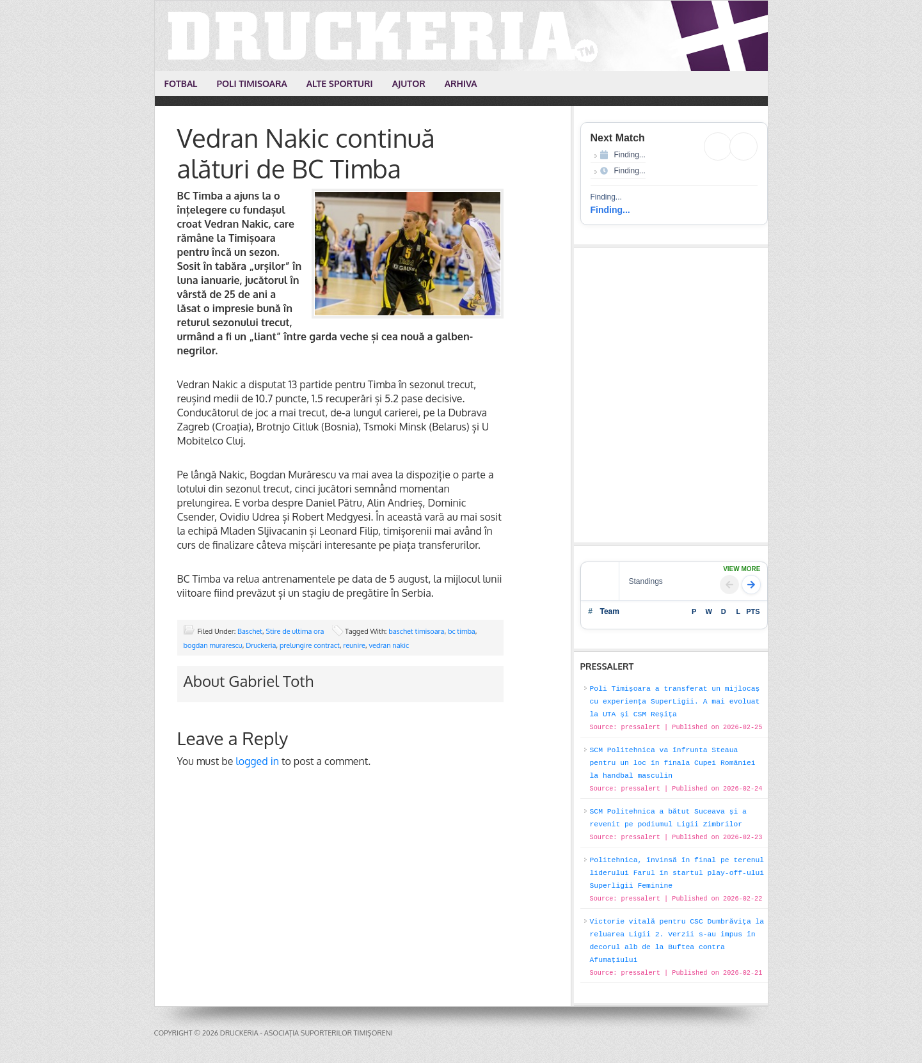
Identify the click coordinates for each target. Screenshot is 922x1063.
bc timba (461, 631)
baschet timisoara (416, 631)
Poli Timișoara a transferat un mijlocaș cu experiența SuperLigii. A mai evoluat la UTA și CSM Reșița (675, 701)
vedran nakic (389, 645)
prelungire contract (310, 645)
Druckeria (462, 36)
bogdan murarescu (213, 645)
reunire (354, 645)
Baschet (249, 631)
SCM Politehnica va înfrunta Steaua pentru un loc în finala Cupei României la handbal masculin (673, 763)
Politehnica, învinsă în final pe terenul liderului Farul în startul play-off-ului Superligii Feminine (677, 873)
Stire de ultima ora (295, 631)
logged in (257, 761)
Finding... (610, 210)
